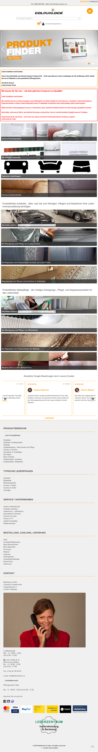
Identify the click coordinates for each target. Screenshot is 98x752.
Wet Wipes (7, 454)
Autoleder (6, 478)
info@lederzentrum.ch (58, 4)
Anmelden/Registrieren (11, 542)
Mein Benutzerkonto (10, 544)
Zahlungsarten (8, 557)
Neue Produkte (8, 457)
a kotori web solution (49, 748)
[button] (89, 63)
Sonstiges (7, 490)
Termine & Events (10, 516)
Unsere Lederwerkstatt (11, 506)
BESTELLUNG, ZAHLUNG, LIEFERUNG (24, 532)
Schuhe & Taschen (10, 450)
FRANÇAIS (94, 2)
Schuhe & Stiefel (9, 485)
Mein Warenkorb (9, 547)
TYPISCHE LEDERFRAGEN (18, 471)
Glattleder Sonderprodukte (13, 442)
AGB (5, 540)
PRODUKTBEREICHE (14, 428)
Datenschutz (8, 561)
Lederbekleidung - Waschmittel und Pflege (18, 447)
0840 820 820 (39, 4)
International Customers (12, 514)
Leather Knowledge (10, 521)
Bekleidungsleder (9, 483)
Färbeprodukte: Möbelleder (13, 462)
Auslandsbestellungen (11, 559)
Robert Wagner (84, 390)
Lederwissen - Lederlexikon (13, 511)
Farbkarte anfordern (10, 509)
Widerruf (6, 552)
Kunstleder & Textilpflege (12, 452)
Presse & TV (8, 518)
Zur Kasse (7, 549)
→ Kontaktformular (10, 680)
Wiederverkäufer (9, 523)
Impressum (7, 564)
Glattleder (7, 440)
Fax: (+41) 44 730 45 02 (12, 671)
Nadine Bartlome (38, 390)
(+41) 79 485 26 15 (11, 660)
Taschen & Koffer (9, 488)
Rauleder (6, 445)
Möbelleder (7, 480)
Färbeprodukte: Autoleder (12, 459)
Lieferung (6, 554)
